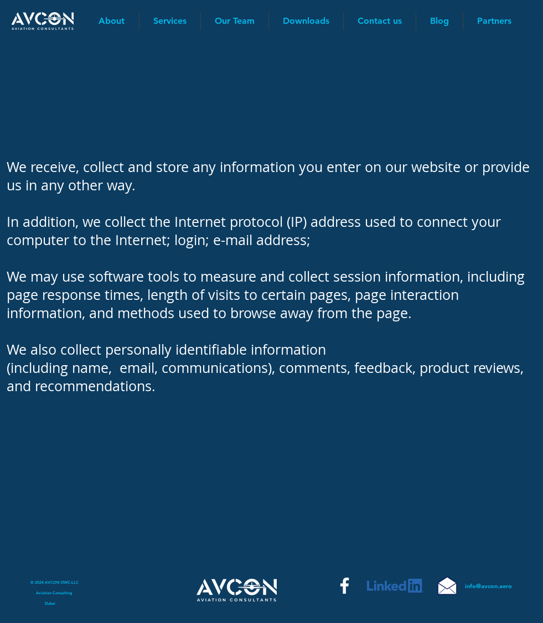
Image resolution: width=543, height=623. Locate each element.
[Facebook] (344, 585)
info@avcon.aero (488, 586)
